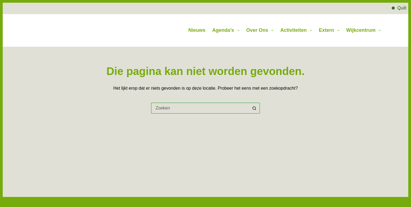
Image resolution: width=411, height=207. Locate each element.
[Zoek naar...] (200, 108)
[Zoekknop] (254, 108)
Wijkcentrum (363, 30)
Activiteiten (297, 30)
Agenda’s (227, 30)
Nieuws (196, 30)
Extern (330, 30)
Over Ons (261, 30)
